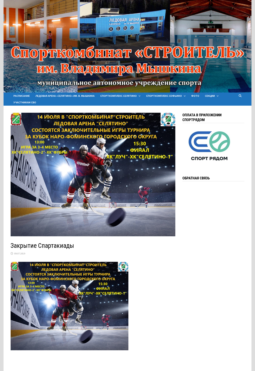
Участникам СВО (24, 102)
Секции (210, 95)
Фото (195, 95)
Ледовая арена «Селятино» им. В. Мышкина (65, 95)
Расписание (21, 95)
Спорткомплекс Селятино (118, 95)
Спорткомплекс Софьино (164, 95)
